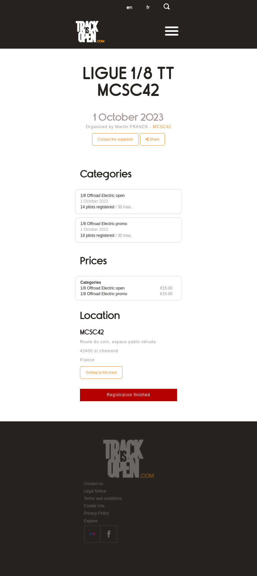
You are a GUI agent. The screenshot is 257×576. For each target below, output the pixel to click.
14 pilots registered (97, 207)
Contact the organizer (115, 139)
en (129, 7)
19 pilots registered (97, 235)
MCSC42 (162, 126)
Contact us (93, 483)
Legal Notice (95, 491)
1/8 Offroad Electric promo (103, 223)
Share (152, 139)
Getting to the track (101, 372)
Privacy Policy (96, 513)
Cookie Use (94, 506)
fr (148, 7)
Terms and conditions (103, 498)
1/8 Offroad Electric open (102, 195)
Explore (91, 521)
